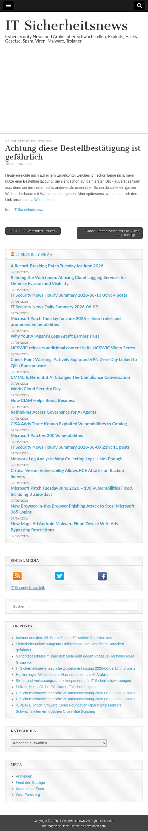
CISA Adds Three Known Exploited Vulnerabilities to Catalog (69, 423)
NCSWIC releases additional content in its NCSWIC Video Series (73, 347)
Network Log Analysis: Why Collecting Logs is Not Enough (67, 458)
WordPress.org (28, 795)
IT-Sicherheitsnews (29, 209)
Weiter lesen (46, 200)
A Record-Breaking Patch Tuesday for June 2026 (57, 265)
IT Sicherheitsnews (66, 25)
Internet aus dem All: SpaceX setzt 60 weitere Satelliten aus (64, 638)
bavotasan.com (95, 826)
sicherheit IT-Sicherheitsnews (28, 141)
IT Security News (33, 254)
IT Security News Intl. (28, 588)
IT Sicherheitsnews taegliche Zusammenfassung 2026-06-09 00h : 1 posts (75, 693)
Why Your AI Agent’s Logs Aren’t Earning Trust (55, 336)
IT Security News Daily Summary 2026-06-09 (54, 306)
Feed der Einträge (30, 782)
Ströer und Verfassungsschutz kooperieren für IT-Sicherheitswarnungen (73, 680)
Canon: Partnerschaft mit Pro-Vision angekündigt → (112, 233)
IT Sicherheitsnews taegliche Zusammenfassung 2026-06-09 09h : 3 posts (75, 699)
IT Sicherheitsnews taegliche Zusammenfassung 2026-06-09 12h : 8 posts (75, 668)
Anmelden (24, 776)
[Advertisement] (74, 97)
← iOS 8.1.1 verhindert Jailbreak (33, 231)
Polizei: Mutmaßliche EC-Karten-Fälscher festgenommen (61, 687)
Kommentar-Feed (30, 789)
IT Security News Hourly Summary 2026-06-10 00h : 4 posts (69, 295)
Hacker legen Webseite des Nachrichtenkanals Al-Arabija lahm (66, 675)
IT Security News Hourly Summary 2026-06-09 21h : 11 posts (70, 447)
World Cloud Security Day (36, 388)
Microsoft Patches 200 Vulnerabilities (47, 435)
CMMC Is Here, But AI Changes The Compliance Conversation (70, 377)
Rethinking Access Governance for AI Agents (53, 412)
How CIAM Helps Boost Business (43, 400)
